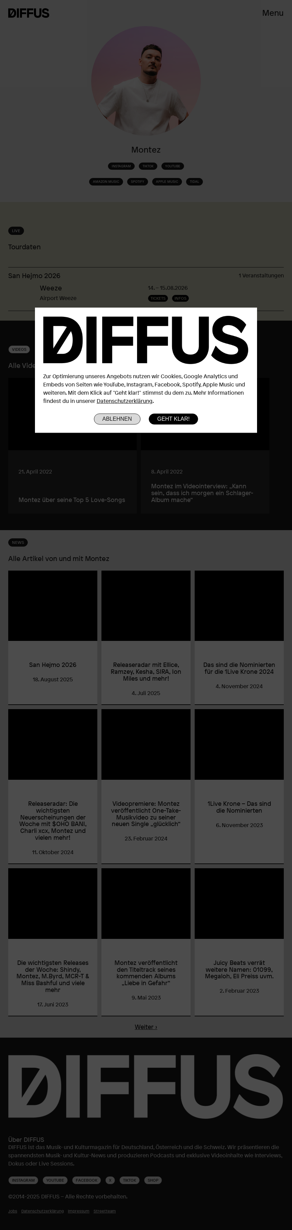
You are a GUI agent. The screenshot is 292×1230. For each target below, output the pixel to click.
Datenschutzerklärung (125, 401)
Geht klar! (173, 419)
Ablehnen (117, 419)
